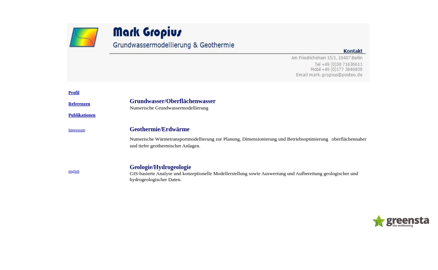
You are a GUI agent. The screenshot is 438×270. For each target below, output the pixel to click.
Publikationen (81, 115)
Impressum (76, 130)
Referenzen (79, 103)
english (73, 171)
